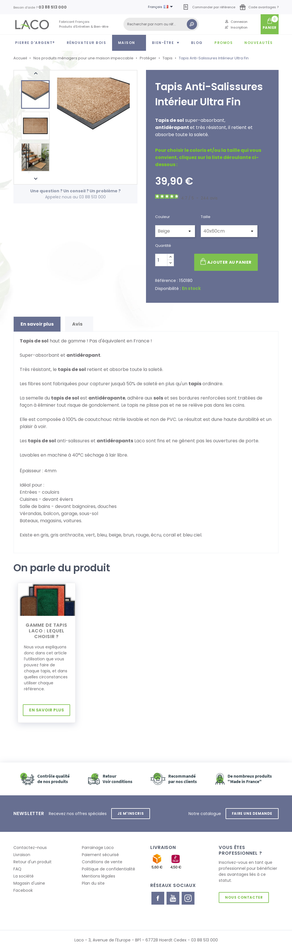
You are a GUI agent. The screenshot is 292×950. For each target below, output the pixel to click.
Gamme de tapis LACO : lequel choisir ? (46, 631)
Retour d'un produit (32, 862)
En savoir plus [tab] (37, 324)
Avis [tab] (79, 324)
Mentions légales (98, 876)
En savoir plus (46, 710)
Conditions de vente (102, 862)
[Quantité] (161, 260)
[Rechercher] (161, 24)
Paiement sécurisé (100, 855)
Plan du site (93, 883)
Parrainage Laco (98, 847)
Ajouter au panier (226, 261)
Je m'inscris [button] (130, 813)
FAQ (17, 869)
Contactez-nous (30, 847)
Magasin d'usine (29, 883)
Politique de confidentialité (108, 869)
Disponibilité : (168, 288)
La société (23, 876)
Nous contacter (244, 897)
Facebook (23, 890)
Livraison (21, 855)
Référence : (166, 280)
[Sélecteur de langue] (161, 7)
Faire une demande (252, 813)
